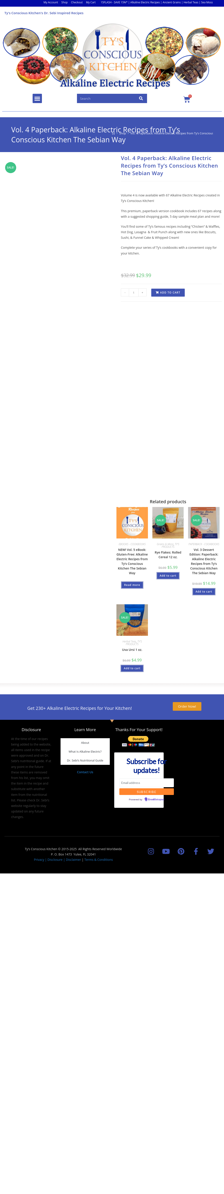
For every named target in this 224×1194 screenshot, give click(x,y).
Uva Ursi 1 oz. (132, 650)
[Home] (113, 133)
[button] (37, 98)
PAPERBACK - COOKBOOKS (204, 544)
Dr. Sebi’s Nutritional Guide (85, 760)
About (85, 743)
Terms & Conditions (98, 859)
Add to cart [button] (168, 575)
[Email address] (146, 782)
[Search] (141, 98)
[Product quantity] (134, 292)
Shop (64, 2)
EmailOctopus (156, 800)
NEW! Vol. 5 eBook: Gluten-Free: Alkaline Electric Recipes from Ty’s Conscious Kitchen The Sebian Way (132, 561)
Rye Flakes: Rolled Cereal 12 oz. (168, 554)
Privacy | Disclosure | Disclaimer (57, 859)
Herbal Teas (129, 641)
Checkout (77, 2)
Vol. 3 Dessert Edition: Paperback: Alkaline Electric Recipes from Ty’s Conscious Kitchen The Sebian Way (203, 561)
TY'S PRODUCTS (170, 545)
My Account (50, 2)
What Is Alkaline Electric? (85, 752)
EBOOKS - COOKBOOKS (132, 544)
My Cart (91, 2)
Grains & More (165, 544)
